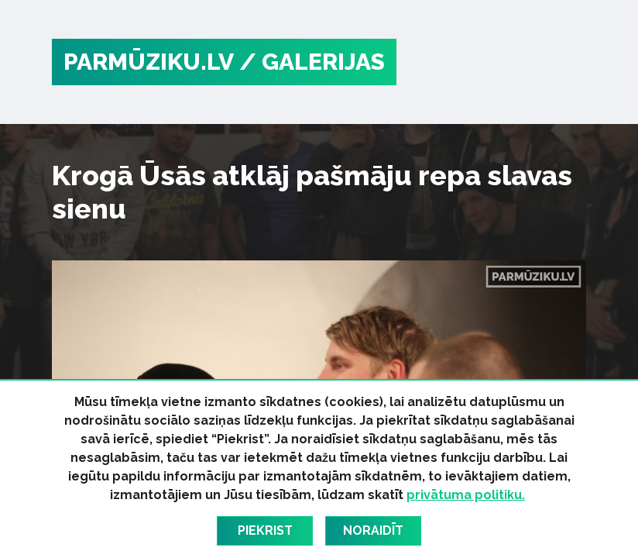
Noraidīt (373, 530)
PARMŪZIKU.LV (148, 61)
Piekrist (265, 530)
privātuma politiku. (465, 494)
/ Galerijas (312, 61)
